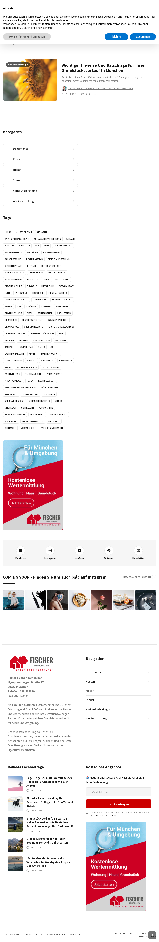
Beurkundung (36, 272)
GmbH (30, 313)
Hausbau (9, 340)
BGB (37, 245)
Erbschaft (37, 293)
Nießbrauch (65, 360)
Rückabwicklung (50, 387)
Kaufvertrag (26, 347)
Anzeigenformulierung (17, 239)
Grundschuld (12, 326)
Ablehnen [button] (117, 934)
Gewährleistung (13, 313)
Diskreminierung (13, 286)
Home (5, 43)
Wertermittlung (132, 32)
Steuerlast (10, 407)
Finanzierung (40, 299)
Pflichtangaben (33, 374)
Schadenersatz (30, 394)
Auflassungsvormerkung (47, 239)
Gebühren (31, 306)
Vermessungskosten (32, 421)
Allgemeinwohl (24, 232)
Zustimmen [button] (143, 934)
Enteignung (21, 293)
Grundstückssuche (15, 333)
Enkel (7, 293)
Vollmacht (10, 428)
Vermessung (11, 421)
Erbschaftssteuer (57, 293)
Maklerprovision (50, 353)
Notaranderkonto (27, 367)
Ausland (70, 239)
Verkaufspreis (46, 407)
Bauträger (32, 252)
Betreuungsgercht (51, 266)
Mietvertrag (47, 360)
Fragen (8, 306)
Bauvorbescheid (13, 259)
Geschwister (62, 306)
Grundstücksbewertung (61, 326)
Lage (52, 347)
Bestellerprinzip (13, 266)
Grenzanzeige (45, 313)
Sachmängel (11, 394)
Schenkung (49, 394)
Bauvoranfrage (51, 252)
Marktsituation (13, 360)
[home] (22, 32)
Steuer (58, 401)
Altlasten (42, 232)
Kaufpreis (10, 347)
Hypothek (24, 340)
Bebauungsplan (34, 259)
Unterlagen (27, 407)
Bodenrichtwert (13, 279)
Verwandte (54, 421)
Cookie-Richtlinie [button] (44, 918)
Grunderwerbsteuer (32, 320)
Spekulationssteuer (39, 401)
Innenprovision (41, 340)
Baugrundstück (13, 252)
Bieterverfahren (57, 272)
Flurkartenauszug (62, 299)
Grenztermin (64, 313)
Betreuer (32, 266)
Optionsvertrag (51, 367)
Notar (8, 367)
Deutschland (62, 279)
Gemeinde (46, 306)
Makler (32, 353)
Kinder (41, 347)
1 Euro (8, 232)
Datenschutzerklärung (105, 815)
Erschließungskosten (16, 299)
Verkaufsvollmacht (15, 414)
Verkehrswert (37, 414)
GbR (19, 306)
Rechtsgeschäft (46, 380)
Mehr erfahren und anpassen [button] (27, 934)
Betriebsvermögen (14, 272)
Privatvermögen (13, 380)
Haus (61, 333)
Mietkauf (31, 360)
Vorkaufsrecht (29, 428)
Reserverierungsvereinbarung (21, 387)
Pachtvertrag (12, 374)
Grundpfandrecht (58, 320)
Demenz (46, 279)
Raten (30, 380)
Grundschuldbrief (34, 326)
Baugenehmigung (63, 245)
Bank (46, 245)
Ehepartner (47, 286)
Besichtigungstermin (59, 259)
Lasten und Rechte (14, 353)
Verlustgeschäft (58, 414)
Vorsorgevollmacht (52, 428)
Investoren (61, 340)
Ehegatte (32, 286)
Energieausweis (66, 286)
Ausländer (24, 245)
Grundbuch (11, 320)
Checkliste (32, 279)
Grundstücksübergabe (42, 333)
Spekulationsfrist (14, 401)
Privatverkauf (54, 374)
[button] (153, 31)
